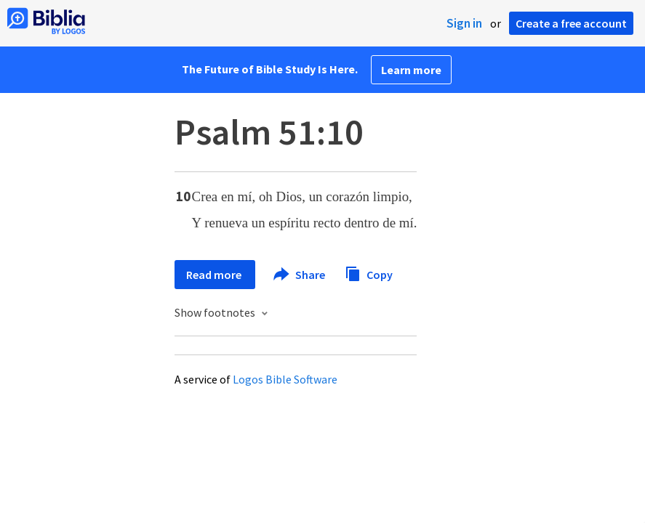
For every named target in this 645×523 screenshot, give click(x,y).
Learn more (411, 69)
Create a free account (571, 23)
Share (300, 274)
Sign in (464, 23)
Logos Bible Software (285, 379)
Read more (215, 274)
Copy (369, 272)
